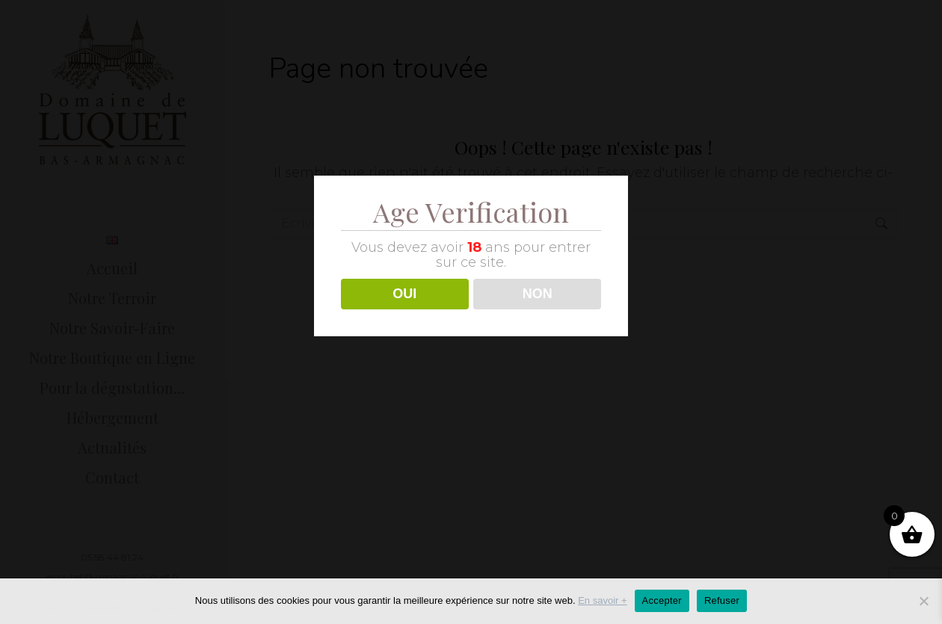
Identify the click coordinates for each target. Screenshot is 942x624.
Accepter (662, 600)
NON (537, 293)
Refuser (721, 600)
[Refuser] (923, 600)
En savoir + (602, 600)
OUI (404, 293)
